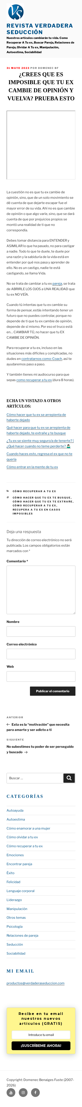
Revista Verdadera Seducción (40, 29)
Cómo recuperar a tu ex (34, 491)
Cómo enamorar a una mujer (28, 828)
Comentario (17, 561)
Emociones (15, 855)
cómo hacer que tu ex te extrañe (43, 501)
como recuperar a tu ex (34, 380)
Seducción (15, 945)
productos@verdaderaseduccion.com (36, 983)
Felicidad (13, 882)
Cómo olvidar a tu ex (22, 837)
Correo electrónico (22, 644)
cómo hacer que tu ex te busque (42, 497)
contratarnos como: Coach (41, 359)
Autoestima (16, 819)
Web (10, 667)
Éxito (10, 873)
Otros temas (16, 918)
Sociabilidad (16, 953)
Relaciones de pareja (22, 936)
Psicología (15, 927)
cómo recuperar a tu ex (34, 505)
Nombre (13, 622)
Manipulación (17, 909)
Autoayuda (15, 810)
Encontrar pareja (19, 864)
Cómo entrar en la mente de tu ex (32, 467)
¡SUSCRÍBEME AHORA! (41, 1046)
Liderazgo (14, 900)
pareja (57, 284)
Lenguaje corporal (21, 891)
